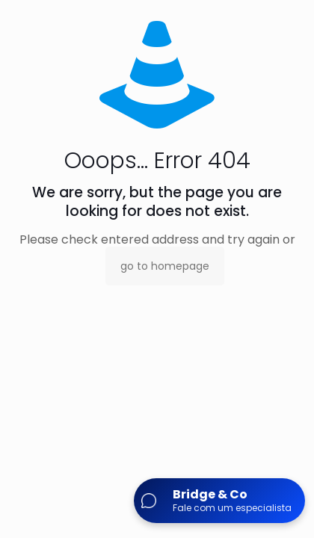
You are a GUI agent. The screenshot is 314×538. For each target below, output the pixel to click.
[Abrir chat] (219, 500)
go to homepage (164, 266)
